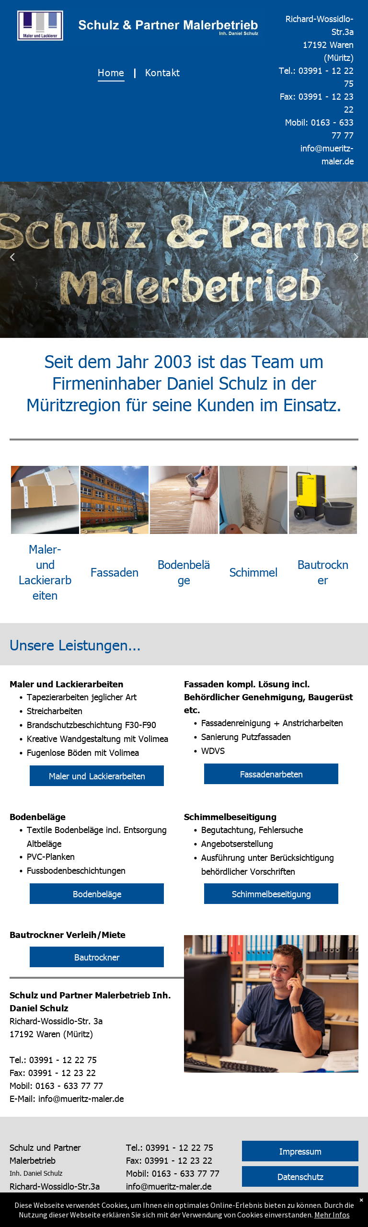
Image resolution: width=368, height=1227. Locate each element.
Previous (12, 263)
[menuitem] (114, 72)
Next (356, 263)
